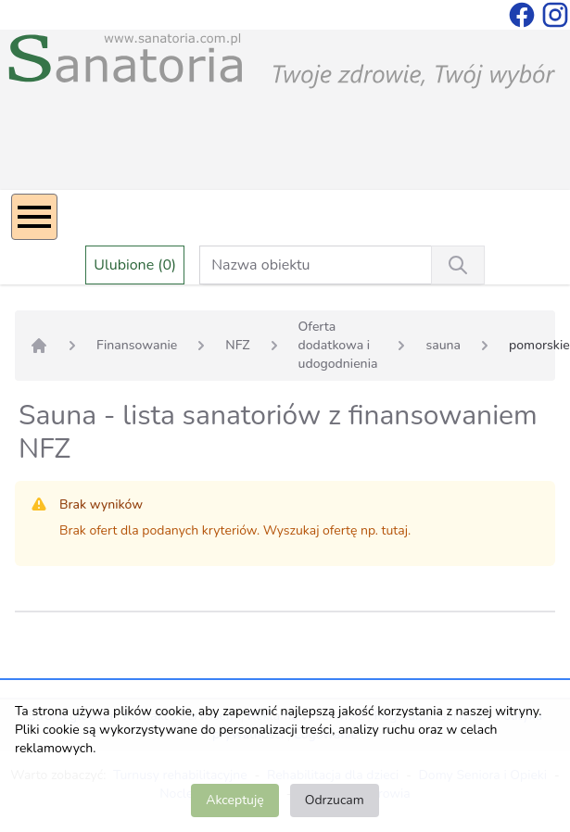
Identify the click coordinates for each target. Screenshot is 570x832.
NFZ (237, 345)
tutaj (395, 530)
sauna (443, 345)
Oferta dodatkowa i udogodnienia (338, 345)
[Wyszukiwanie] (458, 265)
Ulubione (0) (135, 265)
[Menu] (34, 217)
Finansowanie (136, 345)
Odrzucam (334, 800)
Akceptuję (234, 800)
